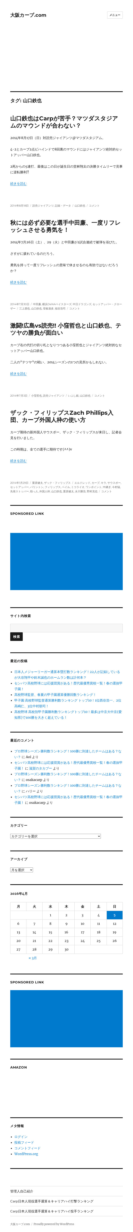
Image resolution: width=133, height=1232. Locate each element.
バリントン (36, 487)
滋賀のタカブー (40, 768)
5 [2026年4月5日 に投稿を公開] (115, 915)
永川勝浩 (80, 491)
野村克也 (92, 491)
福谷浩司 (60, 308)
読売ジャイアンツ (43, 205)
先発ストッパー (19, 491)
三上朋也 (24, 308)
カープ (96, 482)
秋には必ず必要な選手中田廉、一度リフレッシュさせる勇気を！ (65, 226)
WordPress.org (26, 1154)
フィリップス (53, 487)
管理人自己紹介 (21, 1191)
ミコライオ (77, 487)
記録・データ (63, 205)
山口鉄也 (80, 205)
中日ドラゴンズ (82, 304)
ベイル (66, 487)
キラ (103, 482)
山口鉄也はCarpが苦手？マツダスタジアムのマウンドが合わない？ (64, 122)
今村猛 (116, 487)
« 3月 (33, 958)
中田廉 (37, 304)
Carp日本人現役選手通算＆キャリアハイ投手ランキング (51, 1211)
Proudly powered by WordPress (54, 1224)
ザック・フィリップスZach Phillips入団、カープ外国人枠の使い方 (61, 416)
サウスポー (114, 482)
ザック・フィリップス (57, 482)
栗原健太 (37, 482)
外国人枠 (44, 491)
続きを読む (18, 183)
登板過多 (48, 308)
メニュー (114, 15)
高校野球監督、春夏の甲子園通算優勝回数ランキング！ (55, 695)
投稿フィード (24, 1142)
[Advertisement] (67, 61)
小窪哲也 (36, 395)
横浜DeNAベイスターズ (57, 304)
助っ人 (34, 491)
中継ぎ (107, 487)
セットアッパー (19, 487)
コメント (94, 205)
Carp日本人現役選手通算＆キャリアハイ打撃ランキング (51, 1201)
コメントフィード (27, 1148)
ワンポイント (94, 487)
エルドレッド (82, 482)
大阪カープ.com (28, 15)
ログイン (20, 1137)
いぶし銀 (73, 395)
